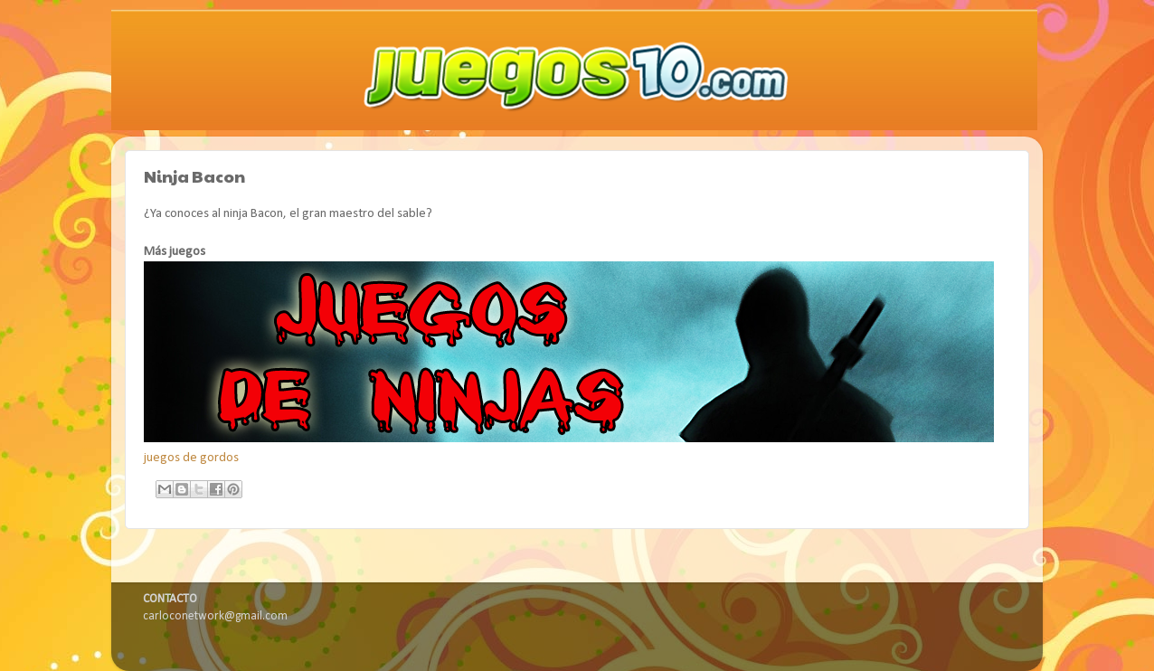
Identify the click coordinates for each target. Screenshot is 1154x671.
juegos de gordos (191, 458)
